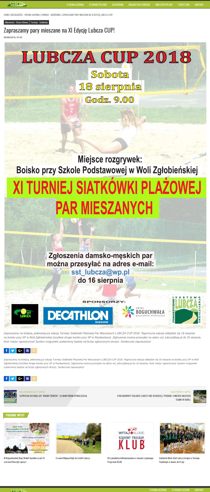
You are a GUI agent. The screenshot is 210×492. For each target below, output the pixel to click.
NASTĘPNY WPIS (181, 392)
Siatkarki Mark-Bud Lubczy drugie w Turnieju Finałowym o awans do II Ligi (179, 460)
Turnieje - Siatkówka (50, 14)
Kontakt (199, 490)
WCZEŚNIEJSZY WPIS (32, 392)
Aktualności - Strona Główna (25, 14)
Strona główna (158, 490)
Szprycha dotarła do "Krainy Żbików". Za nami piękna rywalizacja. (53, 396)
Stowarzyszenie (181, 490)
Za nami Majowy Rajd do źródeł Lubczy (73, 458)
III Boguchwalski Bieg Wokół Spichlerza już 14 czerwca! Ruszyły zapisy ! (24, 460)
